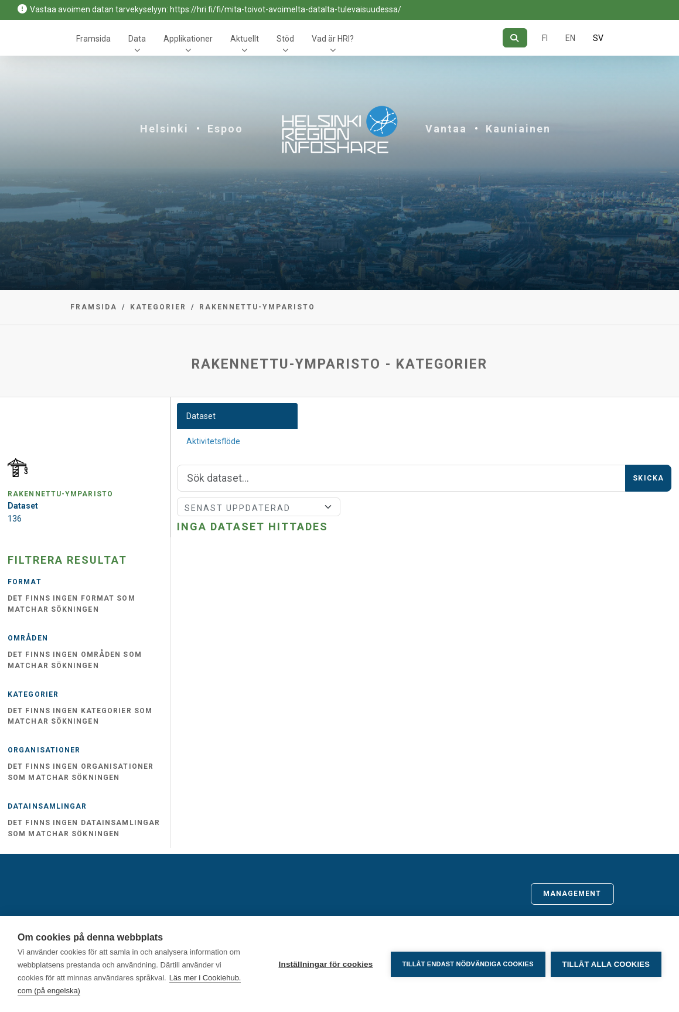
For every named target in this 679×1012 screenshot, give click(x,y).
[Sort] (258, 507)
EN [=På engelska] (570, 38)
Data (137, 38)
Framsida (93, 38)
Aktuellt (244, 38)
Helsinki (164, 128)
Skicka (648, 478)
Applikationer (188, 38)
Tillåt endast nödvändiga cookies (467, 963)
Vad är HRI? (333, 38)
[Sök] (515, 37)
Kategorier (158, 307)
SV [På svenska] (598, 38)
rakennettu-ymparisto (257, 307)
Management (572, 894)
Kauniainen (518, 128)
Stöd (285, 38)
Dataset (201, 416)
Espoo (225, 128)
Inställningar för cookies (325, 964)
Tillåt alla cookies (606, 964)
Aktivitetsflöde (213, 441)
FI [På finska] (545, 38)
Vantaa (446, 128)
